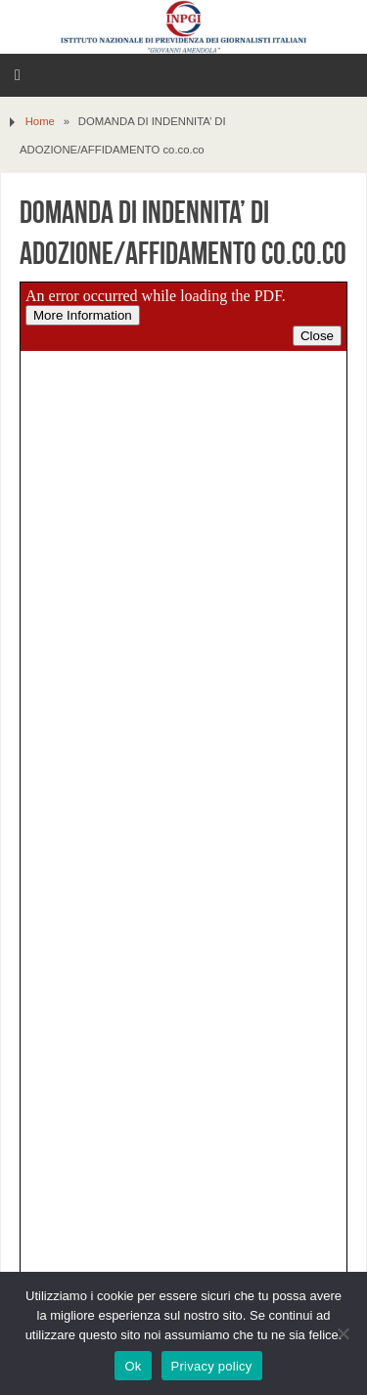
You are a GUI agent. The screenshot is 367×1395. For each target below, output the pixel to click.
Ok (132, 1366)
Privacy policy (211, 1366)
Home (40, 121)
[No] (342, 1333)
